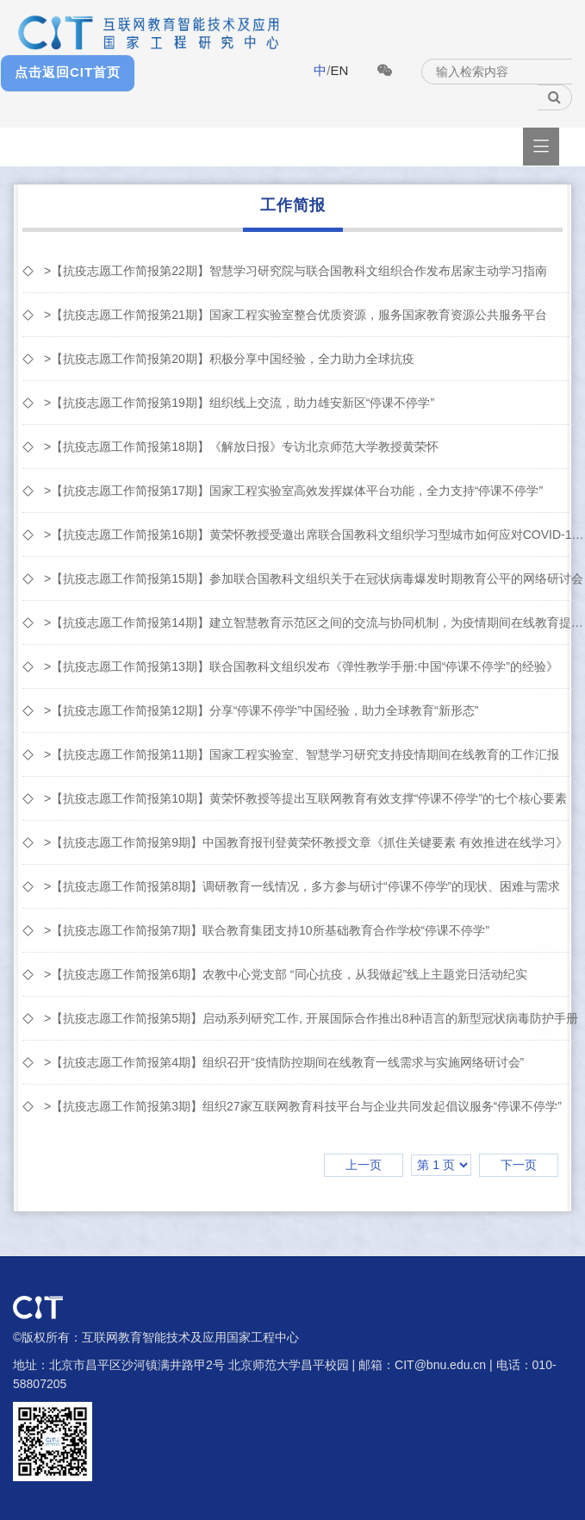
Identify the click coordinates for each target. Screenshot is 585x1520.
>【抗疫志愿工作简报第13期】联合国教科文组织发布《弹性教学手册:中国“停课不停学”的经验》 (301, 666)
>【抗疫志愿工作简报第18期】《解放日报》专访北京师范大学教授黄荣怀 (241, 446)
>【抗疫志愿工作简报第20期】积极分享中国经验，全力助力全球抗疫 (229, 359)
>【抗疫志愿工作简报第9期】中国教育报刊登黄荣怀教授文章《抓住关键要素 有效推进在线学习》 (306, 842)
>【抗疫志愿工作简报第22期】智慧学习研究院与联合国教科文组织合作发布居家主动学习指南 (295, 271)
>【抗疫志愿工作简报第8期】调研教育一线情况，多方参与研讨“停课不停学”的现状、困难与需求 (302, 886)
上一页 (363, 1165)
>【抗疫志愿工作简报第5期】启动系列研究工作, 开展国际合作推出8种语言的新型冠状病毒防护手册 (311, 1018)
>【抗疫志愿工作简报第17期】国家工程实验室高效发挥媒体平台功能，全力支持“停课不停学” (293, 490)
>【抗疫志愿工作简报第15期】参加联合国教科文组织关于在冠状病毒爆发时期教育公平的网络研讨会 (313, 578)
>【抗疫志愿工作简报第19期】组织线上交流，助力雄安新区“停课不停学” (239, 403)
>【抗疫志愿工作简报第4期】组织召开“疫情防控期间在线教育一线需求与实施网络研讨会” (284, 1062)
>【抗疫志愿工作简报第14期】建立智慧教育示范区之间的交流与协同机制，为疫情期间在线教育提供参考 (314, 622)
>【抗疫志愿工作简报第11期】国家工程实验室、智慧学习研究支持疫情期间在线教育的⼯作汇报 (301, 754)
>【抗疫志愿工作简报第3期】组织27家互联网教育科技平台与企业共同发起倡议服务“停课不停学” (303, 1106)
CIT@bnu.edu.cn (440, 1365)
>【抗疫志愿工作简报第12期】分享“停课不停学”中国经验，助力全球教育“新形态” (261, 710)
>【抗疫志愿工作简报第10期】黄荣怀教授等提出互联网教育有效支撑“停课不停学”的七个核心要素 (305, 798)
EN (339, 70)
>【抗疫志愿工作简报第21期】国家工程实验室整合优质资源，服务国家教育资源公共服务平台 (295, 315)
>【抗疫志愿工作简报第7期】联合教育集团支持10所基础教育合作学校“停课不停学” (266, 930)
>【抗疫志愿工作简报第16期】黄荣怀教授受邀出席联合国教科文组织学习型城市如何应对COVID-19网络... (314, 534)
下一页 (519, 1165)
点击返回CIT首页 (68, 72)
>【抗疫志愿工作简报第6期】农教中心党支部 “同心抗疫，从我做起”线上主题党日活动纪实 (285, 974)
